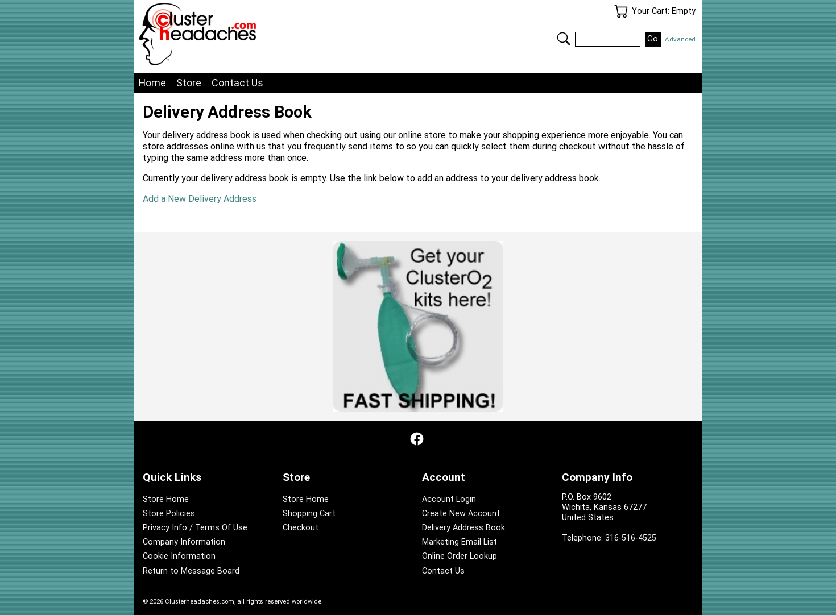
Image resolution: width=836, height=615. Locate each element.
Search (563, 39)
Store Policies (169, 513)
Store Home (166, 499)
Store (188, 83)
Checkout (300, 528)
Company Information (184, 542)
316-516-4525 (630, 538)
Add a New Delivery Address (199, 198)
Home (152, 83)
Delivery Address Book (463, 528)
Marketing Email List (459, 542)
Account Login (449, 499)
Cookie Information (179, 556)
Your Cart (621, 11)
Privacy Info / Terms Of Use (195, 528)
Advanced (680, 39)
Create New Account (461, 513)
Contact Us (237, 83)
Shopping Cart (309, 513)
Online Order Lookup (459, 556)
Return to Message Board (191, 571)
